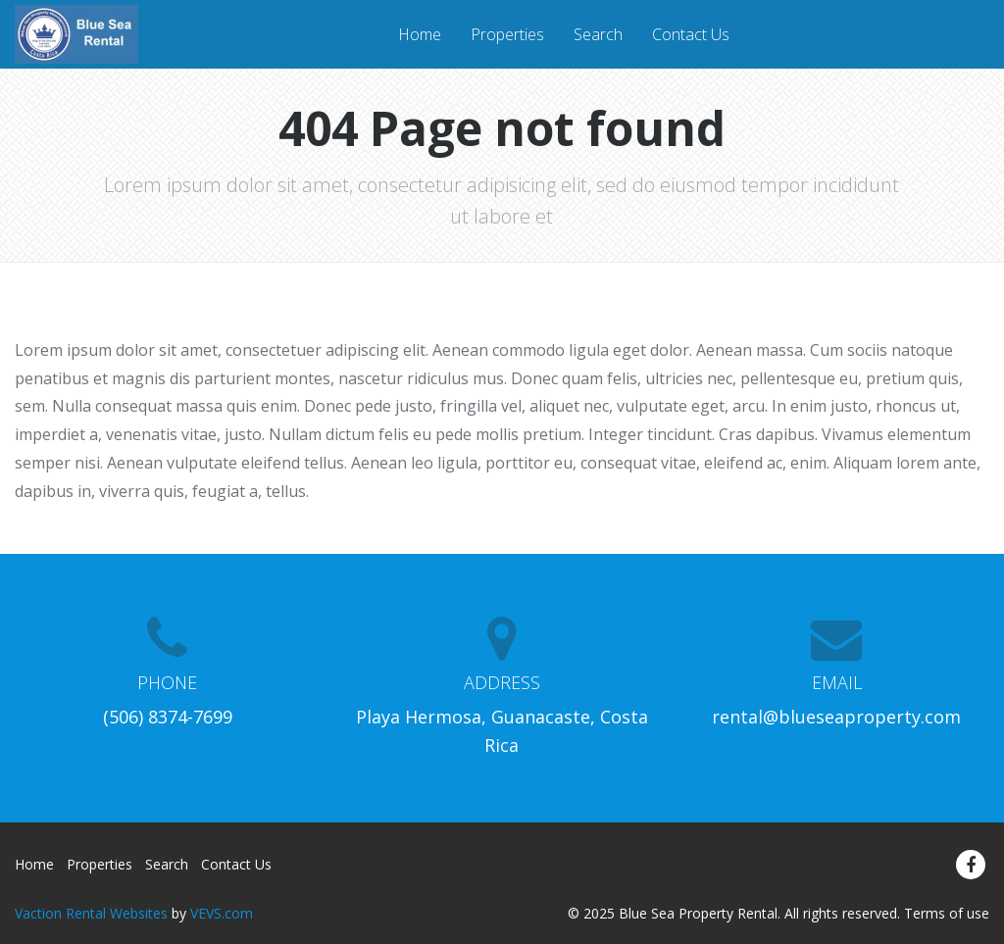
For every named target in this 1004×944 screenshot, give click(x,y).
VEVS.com (221, 913)
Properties (507, 34)
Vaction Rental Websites (91, 913)
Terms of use (946, 913)
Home (419, 34)
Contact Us (690, 34)
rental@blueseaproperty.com (836, 716)
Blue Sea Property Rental (698, 913)
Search (598, 34)
